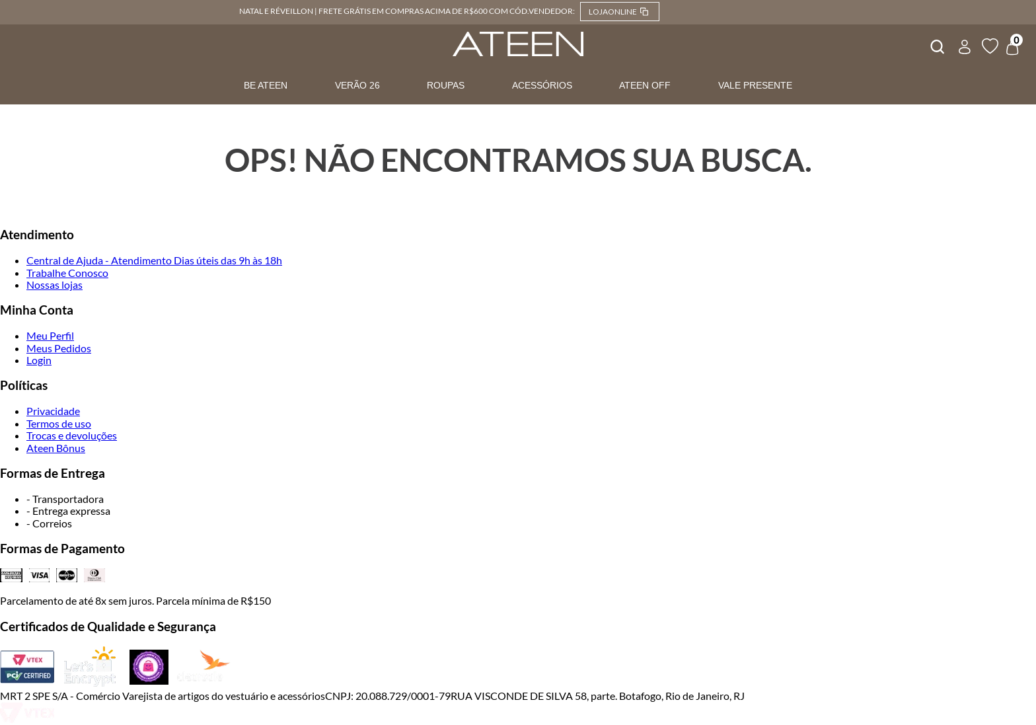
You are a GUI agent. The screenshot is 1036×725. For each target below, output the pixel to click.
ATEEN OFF (645, 85)
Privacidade (53, 410)
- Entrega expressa (68, 510)
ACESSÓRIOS (542, 85)
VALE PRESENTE (755, 85)
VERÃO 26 (357, 85)
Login (39, 360)
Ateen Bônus (55, 447)
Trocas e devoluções (71, 435)
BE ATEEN (265, 85)
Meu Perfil (50, 335)
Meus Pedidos (58, 348)
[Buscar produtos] (936, 45)
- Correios (49, 523)
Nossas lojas (54, 284)
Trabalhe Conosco (67, 272)
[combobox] (936, 44)
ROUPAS (445, 85)
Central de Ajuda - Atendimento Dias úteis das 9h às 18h (154, 260)
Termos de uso (58, 423)
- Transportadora (65, 498)
